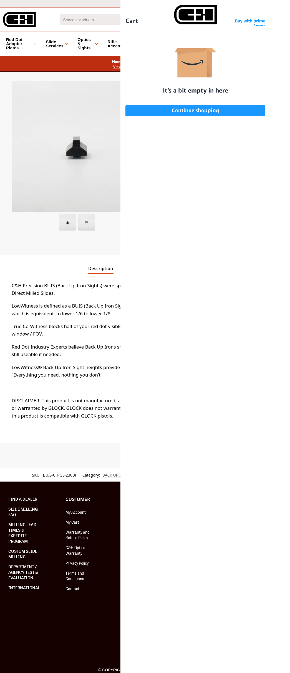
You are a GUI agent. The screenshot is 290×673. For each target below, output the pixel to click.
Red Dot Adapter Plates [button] (21, 43)
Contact (72, 588)
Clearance (191, 43)
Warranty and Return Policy (77, 534)
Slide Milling (190, 547)
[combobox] (137, 19)
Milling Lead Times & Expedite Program (22, 533)
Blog (216, 43)
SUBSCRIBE (257, 526)
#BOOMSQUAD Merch (193, 600)
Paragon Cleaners (195, 623)
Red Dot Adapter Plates (194, 524)
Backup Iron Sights (196, 587)
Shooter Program (138, 532)
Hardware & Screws (197, 537)
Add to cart (226, 234)
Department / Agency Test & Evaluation (23, 572)
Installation (132, 542)
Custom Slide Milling (22, 553)
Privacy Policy (77, 563)
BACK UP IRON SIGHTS (122, 475)
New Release (191, 512)
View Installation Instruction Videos (143, 66)
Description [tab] (100, 268)
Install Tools (190, 577)
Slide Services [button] (57, 43)
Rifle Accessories (120, 43)
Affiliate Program (137, 522)
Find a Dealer (22, 499)
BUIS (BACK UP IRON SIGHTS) (185, 475)
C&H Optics (190, 557)
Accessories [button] (157, 43)
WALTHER (240, 475)
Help (237, 3)
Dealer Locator (265, 3)
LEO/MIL (190, 3)
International (161, 3)
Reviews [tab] (188, 268)
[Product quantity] (160, 234)
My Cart (72, 522)
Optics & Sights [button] (87, 43)
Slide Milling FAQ (23, 511)
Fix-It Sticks (190, 567)
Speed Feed (189, 613)
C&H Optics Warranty (75, 550)
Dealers (216, 3)
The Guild (130, 552)
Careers (130, 562)
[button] (134, 89)
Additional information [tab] (144, 268)
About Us (131, 512)
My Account (75, 512)
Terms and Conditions (74, 575)
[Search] (219, 19)
